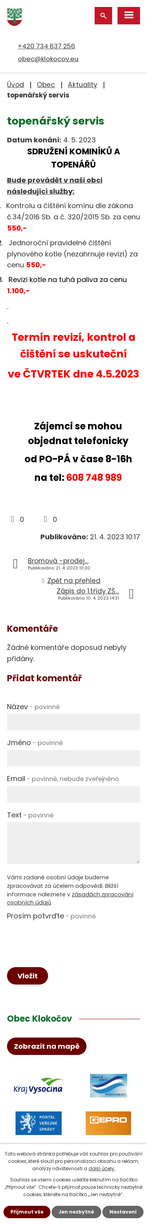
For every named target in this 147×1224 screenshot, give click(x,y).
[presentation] (66, 938)
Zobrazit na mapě (47, 1046)
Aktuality (82, 84)
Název (33, 706)
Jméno (35, 742)
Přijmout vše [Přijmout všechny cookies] (26, 1212)
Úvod (15, 84)
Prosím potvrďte (51, 916)
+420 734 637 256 (46, 46)
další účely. (101, 1168)
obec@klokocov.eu (48, 58)
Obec (46, 84)
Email (63, 778)
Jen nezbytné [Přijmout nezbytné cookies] (76, 1212)
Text (30, 815)
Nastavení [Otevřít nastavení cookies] (123, 1212)
